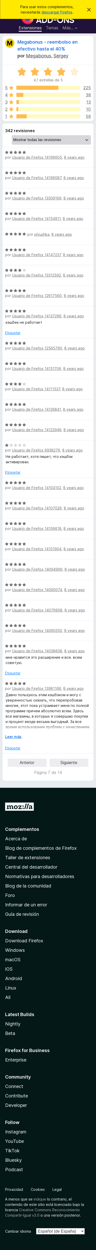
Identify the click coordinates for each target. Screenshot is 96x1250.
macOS (12, 959)
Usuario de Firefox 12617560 (37, 295)
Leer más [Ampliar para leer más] (13, 736)
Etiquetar (12, 333)
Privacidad (14, 1189)
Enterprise (15, 1059)
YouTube (14, 1141)
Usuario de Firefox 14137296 (36, 316)
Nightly (12, 1024)
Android (13, 978)
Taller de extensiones (27, 857)
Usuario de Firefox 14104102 (36, 487)
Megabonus (38, 55)
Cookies (38, 1189)
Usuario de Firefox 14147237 (36, 255)
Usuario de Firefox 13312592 (36, 275)
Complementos (22, 829)
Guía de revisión (22, 914)
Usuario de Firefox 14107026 (37, 508)
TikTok (12, 1150)
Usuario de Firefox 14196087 (36, 178)
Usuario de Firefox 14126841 (36, 409)
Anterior (27, 762)
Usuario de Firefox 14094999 (37, 569)
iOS (9, 969)
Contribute (16, 1095)
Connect (14, 1086)
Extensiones (30, 27)
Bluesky (13, 1160)
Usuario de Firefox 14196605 (37, 157)
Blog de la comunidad (28, 886)
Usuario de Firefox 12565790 (37, 348)
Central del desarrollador (31, 867)
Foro (10, 895)
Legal (57, 1189)
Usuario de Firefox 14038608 (37, 651)
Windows (15, 950)
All (7, 997)
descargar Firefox (56, 12)
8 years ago (74, 157)
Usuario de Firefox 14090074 (37, 590)
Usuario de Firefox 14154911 (36, 218)
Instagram (15, 1131)
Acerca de (16, 838)
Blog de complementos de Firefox (41, 848)
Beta (10, 1033)
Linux (10, 988)
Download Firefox (24, 940)
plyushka (41, 234)
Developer (16, 1105)
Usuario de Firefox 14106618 (36, 528)
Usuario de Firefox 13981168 (36, 688)
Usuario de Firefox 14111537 (36, 389)
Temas (52, 27)
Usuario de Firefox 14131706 (36, 368)
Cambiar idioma (18, 1231)
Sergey (61, 55)
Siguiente (68, 762)
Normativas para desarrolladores (39, 876)
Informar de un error (26, 904)
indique (40, 1199)
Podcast (14, 1169)
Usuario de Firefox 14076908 (37, 610)
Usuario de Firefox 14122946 (36, 430)
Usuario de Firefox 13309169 (36, 198)
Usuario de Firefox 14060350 (37, 630)
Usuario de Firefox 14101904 (36, 549)
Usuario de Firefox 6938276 (36, 450)
